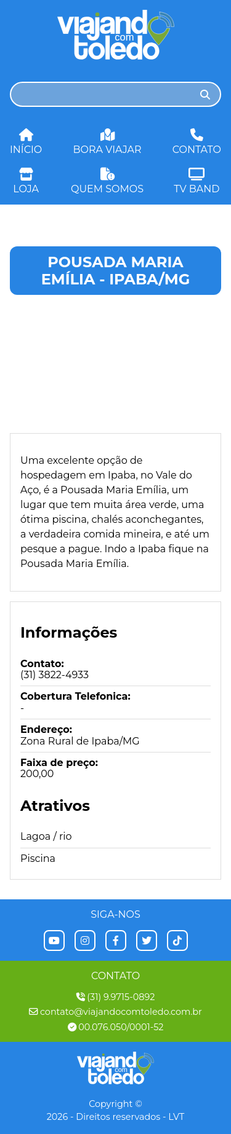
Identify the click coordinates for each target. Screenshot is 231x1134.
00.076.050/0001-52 (116, 1027)
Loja (26, 180)
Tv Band (196, 180)
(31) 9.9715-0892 (115, 997)
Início (26, 141)
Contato (196, 141)
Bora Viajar (107, 141)
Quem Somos (107, 180)
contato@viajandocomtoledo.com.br (115, 1012)
